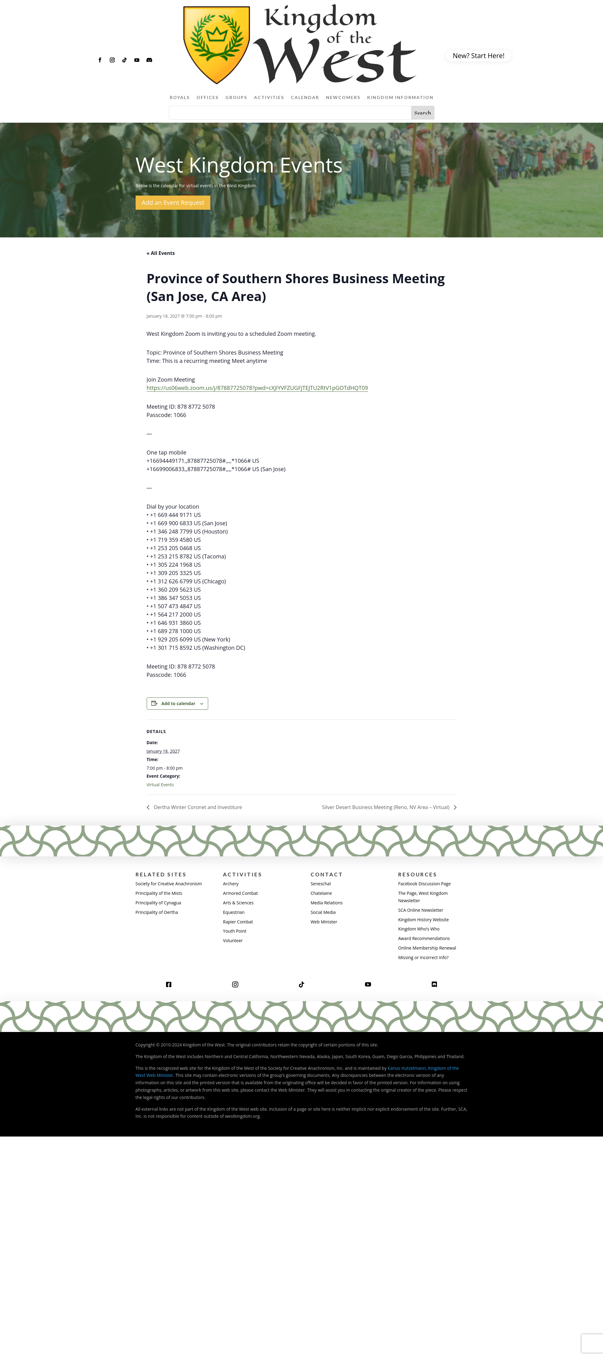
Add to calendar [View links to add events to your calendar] (178, 703)
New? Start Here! (478, 55)
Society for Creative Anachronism (169, 884)
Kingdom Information (400, 97)
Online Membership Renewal (427, 948)
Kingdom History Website (423, 920)
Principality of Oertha (157, 912)
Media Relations (327, 903)
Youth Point (234, 931)
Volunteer (233, 940)
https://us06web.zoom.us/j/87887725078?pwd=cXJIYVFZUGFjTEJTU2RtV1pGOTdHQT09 (257, 387)
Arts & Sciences (238, 903)
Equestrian (233, 912)
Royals (180, 97)
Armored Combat (240, 893)
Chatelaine (321, 893)
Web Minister (324, 922)
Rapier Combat (238, 922)
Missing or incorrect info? (423, 957)
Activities (269, 97)
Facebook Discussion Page (424, 884)
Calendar (305, 97)
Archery (230, 884)
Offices (207, 97)
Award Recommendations (424, 938)
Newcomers (343, 97)
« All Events (161, 253)
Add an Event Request (173, 202)
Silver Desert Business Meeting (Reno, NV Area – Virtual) (386, 807)
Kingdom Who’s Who (418, 929)
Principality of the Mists (159, 893)
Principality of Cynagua (158, 903)
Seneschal (321, 884)
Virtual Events (160, 785)
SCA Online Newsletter (420, 910)
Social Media (323, 912)
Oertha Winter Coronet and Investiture (197, 807)
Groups (236, 97)
